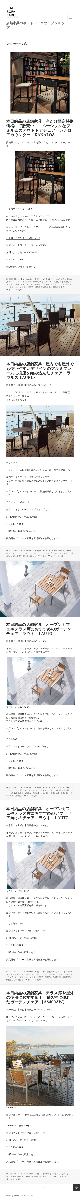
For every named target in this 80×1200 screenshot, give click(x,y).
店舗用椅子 (45, 793)
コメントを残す (15, 290)
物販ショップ (34, 556)
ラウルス (43, 553)
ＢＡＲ (48, 279)
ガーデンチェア (15, 281)
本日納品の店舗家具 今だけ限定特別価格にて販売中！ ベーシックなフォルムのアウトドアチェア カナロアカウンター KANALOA (39, 127)
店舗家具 (44, 287)
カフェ (52, 281)
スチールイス (33, 553)
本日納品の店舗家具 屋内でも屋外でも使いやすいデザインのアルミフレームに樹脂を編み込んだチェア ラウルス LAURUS (40, 370)
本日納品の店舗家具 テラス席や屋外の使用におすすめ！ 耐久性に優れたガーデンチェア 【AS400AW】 (40, 997)
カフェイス (60, 281)
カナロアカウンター (41, 281)
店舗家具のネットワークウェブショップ (35, 25)
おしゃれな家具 (58, 279)
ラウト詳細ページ (15, 739)
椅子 (39, 279)
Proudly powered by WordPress (19, 1195)
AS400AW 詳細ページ (18, 1125)
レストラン (22, 287)
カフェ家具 (15, 284)
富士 (66, 1176)
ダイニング (25, 284)
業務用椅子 (65, 793)
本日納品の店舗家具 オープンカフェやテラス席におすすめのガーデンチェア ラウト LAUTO (38, 629)
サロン (24, 553)
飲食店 (61, 287)
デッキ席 (57, 790)
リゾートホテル (54, 553)
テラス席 (65, 790)
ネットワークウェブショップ (27, 245)
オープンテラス (17, 974)
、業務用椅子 (50, 971)
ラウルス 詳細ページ (17, 502)
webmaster (28, 279)
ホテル (68, 284)
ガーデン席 (27, 281)
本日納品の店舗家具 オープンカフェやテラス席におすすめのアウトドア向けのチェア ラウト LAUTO (38, 813)
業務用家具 (53, 287)
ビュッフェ (59, 284)
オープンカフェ (58, 787)
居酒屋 (37, 287)
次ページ (76, 1187)
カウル (11, 553)
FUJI (47, 1173)
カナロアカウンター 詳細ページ (23, 237)
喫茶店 (30, 287)
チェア (49, 790)
